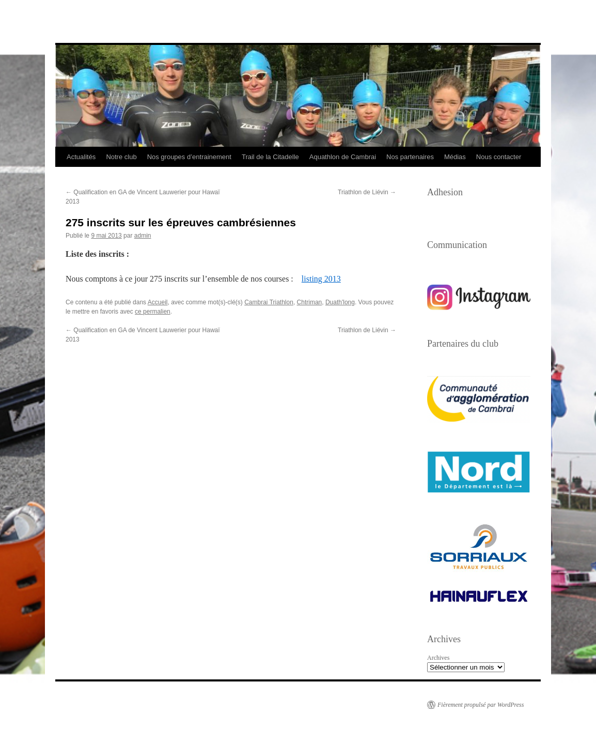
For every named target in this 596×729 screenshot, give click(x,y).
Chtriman (309, 302)
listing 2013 (321, 278)
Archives (438, 657)
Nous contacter (498, 157)
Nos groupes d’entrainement (189, 157)
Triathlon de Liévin (367, 192)
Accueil (158, 302)
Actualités (81, 157)
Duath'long (340, 302)
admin (142, 235)
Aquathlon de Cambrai (342, 157)
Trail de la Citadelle (270, 157)
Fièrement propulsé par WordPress (480, 704)
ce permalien (152, 311)
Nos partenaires (410, 157)
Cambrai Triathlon (268, 302)
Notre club (121, 157)
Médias (455, 157)
